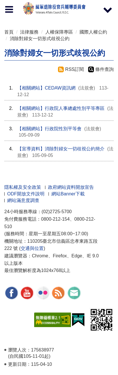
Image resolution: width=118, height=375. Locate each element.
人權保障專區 (59, 32)
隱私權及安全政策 (22, 187)
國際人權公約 (93, 32)
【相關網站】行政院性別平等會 (49, 128)
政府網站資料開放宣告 (71, 187)
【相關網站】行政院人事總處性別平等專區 (61, 108)
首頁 (8, 32)
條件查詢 (104, 69)
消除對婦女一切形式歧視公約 (39, 38)
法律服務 (29, 32)
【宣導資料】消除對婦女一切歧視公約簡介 (61, 148)
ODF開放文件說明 (26, 193)
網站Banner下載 (68, 193)
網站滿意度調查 (23, 200)
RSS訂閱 (74, 69)
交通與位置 (32, 248)
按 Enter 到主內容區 (26, 3)
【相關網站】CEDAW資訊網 (46, 88)
